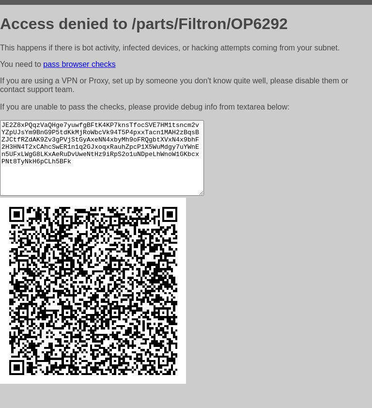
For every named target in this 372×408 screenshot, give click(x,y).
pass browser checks (79, 64)
